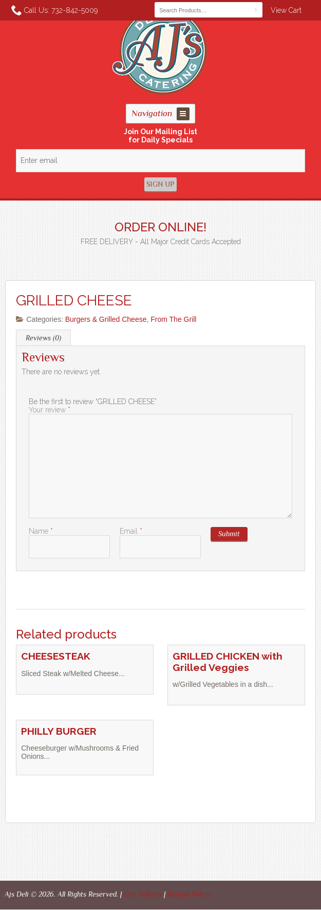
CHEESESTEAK (55, 656)
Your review (49, 410)
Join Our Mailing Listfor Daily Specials (160, 136)
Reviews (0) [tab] (43, 338)
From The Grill (173, 319)
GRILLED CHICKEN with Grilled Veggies (227, 661)
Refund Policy (188, 894)
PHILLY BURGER (59, 731)
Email (131, 531)
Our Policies (143, 894)
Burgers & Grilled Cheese (106, 319)
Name (41, 531)
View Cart (286, 10)
